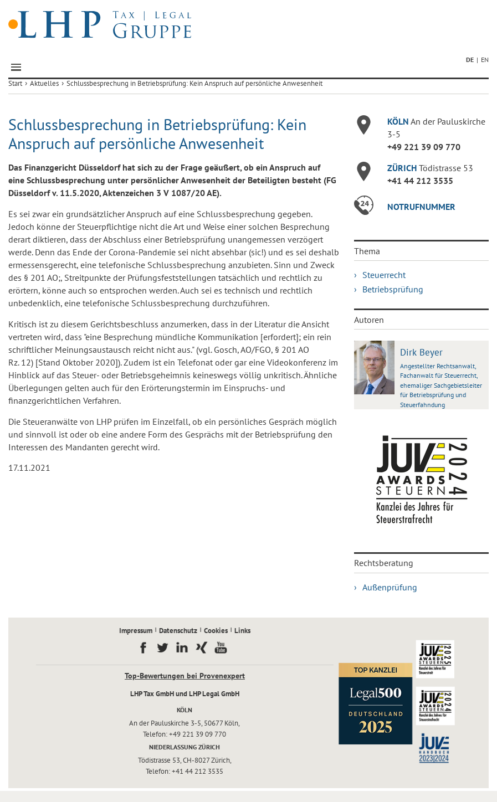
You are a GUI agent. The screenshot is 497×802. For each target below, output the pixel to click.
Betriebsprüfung (392, 289)
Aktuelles (44, 83)
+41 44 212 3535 (420, 180)
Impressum (135, 630)
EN (485, 59)
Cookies (216, 630)
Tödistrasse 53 (430, 167)
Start (15, 83)
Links (242, 630)
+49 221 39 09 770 (423, 146)
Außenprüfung (389, 587)
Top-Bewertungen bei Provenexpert (185, 676)
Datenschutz (178, 630)
